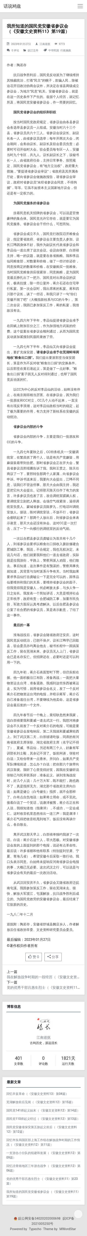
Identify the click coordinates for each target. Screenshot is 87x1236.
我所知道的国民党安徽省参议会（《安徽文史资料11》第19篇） (38, 28)
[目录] (78, 1214)
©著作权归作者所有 (22, 946)
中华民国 (53, 50)
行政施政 (65, 50)
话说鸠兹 (12, 6)
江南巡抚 (45, 44)
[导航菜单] (80, 6)
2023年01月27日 (21, 44)
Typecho (35, 1229)
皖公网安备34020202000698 (39, 1218)
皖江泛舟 (33, 50)
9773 (62, 44)
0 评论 (15, 50)
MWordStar (67, 1229)
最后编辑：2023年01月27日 (29, 939)
